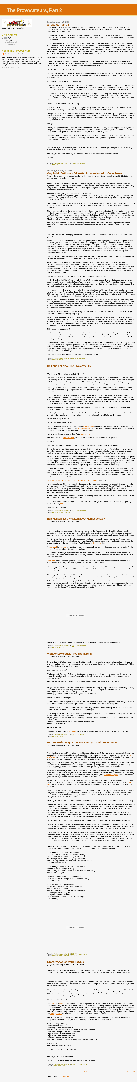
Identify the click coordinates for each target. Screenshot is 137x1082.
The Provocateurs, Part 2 (13, 54)
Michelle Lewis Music (58, 1065)
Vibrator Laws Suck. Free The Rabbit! (69, 653)
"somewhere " (86, 434)
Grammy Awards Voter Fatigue (65, 961)
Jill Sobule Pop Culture (70, 955)
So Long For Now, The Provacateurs (68, 365)
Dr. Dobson (97, 543)
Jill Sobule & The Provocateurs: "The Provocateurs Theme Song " (72, 480)
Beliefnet (63, 547)
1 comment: (81, 734)
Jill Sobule (55, 165)
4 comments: (81, 163)
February (9, 44)
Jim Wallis (51, 561)
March (8, 40)
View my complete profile (11, 68)
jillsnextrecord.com (85, 428)
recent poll (53, 547)
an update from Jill (58, 24)
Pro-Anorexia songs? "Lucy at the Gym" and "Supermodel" (82, 742)
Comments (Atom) (65, 1076)
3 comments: (81, 358)
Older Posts (130, 1071)
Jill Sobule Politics (57, 359)
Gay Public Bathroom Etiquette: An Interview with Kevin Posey (84, 173)
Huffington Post (56, 1014)
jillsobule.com (88, 426)
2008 (6, 38)
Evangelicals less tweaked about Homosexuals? (76, 518)
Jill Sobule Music (57, 955)
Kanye (53, 1004)
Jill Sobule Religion (58, 647)
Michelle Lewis (68, 438)
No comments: (82, 510)
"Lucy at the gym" (111, 775)
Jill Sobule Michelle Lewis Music (62, 512)
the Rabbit (72, 731)
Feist (61, 1004)
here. (62, 504)
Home (86, 1071)
